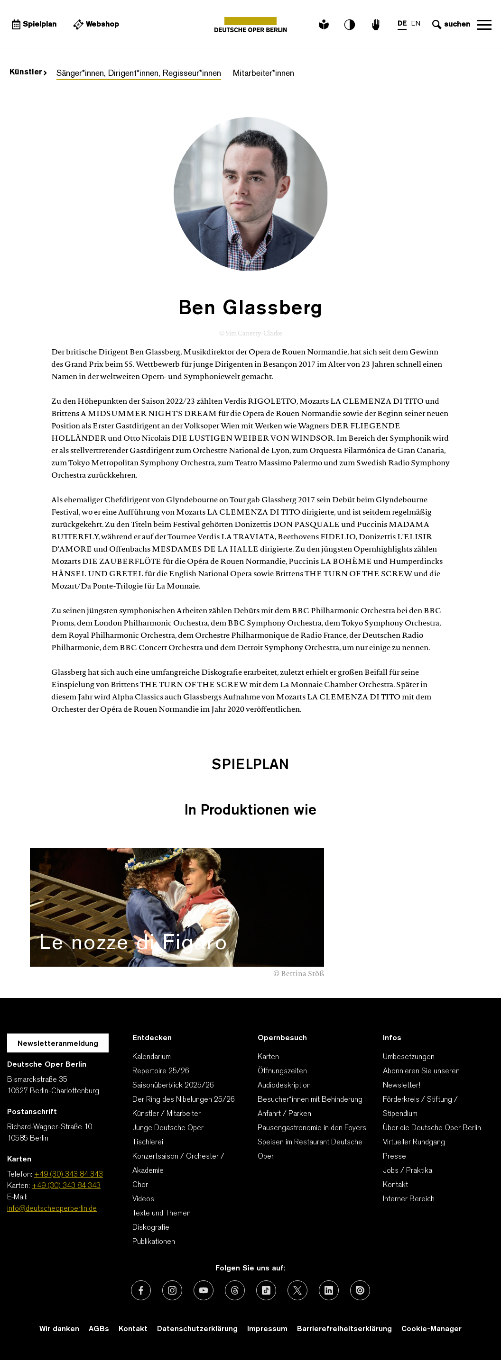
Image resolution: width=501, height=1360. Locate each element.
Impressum (267, 1329)
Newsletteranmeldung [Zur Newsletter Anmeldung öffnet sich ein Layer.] (58, 1044)
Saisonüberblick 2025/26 (173, 1085)
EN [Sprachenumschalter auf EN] (415, 23)
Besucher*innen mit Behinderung (310, 1100)
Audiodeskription (284, 1085)
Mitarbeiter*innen (263, 73)
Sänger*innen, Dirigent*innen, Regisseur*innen (138, 73)
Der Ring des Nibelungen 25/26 (183, 1100)
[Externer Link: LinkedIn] (328, 1290)
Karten (268, 1057)
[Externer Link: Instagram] (172, 1290)
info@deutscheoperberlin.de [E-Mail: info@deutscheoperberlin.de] (52, 1209)
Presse (394, 1157)
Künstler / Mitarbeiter (166, 1114)
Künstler (28, 72)
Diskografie (150, 1228)
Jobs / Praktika (407, 1171)
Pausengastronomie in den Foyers (312, 1128)
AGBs (99, 1329)
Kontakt (395, 1185)
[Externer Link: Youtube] (203, 1290)
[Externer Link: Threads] (234, 1290)
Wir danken (59, 1329)
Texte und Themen (161, 1213)
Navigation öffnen (484, 24)
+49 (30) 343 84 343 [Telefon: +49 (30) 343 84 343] (68, 1175)
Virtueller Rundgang (414, 1142)
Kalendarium (151, 1057)
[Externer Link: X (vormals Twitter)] (297, 1290)
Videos (143, 1199)
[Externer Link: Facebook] (140, 1290)
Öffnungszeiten (282, 1071)
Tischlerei (147, 1142)
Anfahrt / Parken (284, 1114)
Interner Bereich (409, 1199)
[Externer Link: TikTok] (266, 1290)
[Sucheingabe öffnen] (450, 25)
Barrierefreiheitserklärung (344, 1329)
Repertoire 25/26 (160, 1071)
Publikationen (153, 1242)
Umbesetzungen (409, 1057)
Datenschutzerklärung (197, 1329)
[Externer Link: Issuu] (360, 1290)
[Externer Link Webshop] (95, 24)
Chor (140, 1185)
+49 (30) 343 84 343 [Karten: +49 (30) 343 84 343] (66, 1186)
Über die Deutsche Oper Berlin (432, 1128)
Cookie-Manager (431, 1329)
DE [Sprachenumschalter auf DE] (402, 23)
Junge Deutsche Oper (168, 1128)
